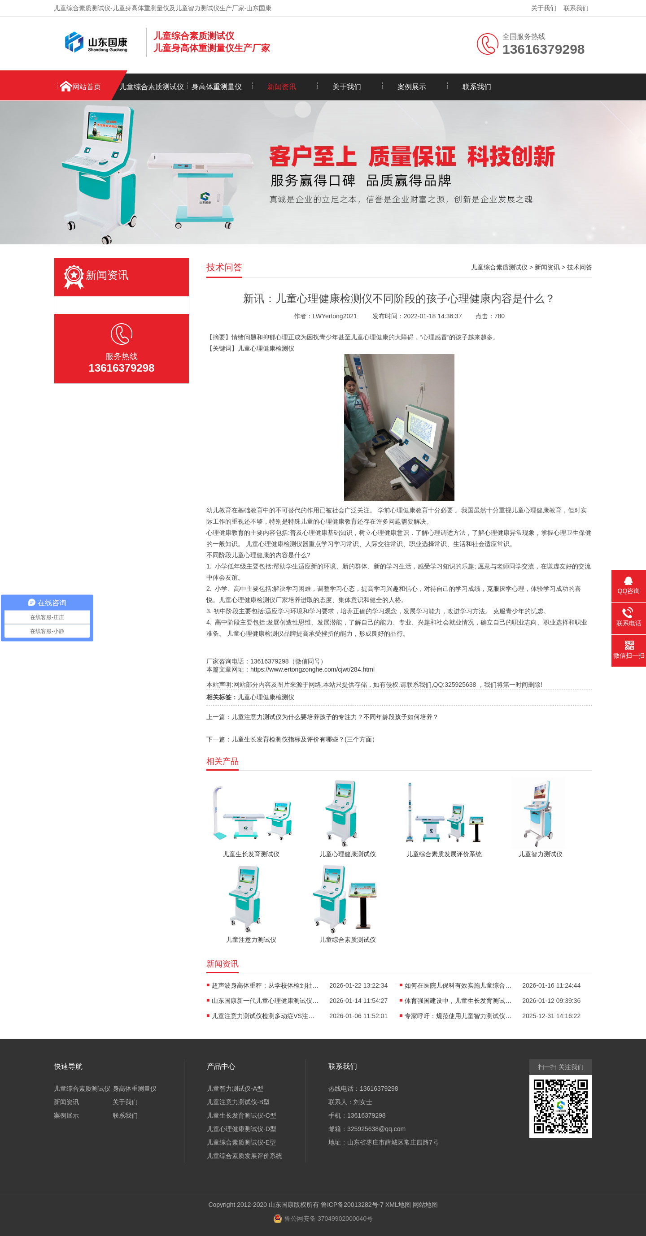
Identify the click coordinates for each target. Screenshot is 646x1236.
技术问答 (579, 267)
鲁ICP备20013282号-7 (352, 1204)
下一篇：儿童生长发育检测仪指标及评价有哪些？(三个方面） (292, 739)
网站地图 (425, 1204)
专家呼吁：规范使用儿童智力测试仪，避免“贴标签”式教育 (458, 1015)
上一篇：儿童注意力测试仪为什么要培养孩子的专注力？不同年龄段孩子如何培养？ (322, 716)
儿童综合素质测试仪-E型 (241, 1142)
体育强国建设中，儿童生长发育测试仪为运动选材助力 (458, 1000)
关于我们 (543, 8)
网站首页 (86, 87)
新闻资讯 (281, 87)
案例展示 (411, 87)
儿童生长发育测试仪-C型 (241, 1115)
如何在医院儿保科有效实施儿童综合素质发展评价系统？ (458, 985)
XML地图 (398, 1204)
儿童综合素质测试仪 (151, 87)
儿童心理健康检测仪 (266, 348)
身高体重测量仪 (217, 87)
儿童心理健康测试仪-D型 (241, 1128)
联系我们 (576, 8)
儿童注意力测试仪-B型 (238, 1102)
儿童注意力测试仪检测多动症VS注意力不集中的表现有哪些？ (265, 1015)
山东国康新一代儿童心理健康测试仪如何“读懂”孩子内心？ (265, 1000)
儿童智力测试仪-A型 (235, 1088)
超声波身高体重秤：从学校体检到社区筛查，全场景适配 (265, 985)
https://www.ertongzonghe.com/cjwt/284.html (312, 669)
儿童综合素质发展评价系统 (244, 1155)
